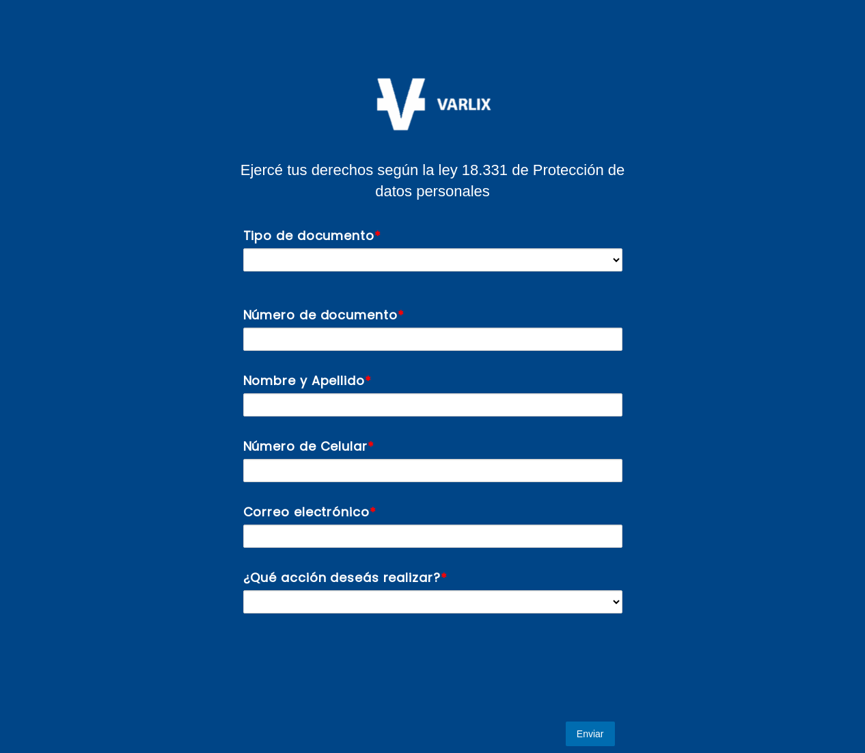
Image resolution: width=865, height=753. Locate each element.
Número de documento (320, 314)
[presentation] (340, 667)
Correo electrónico (306, 511)
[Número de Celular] (432, 470)
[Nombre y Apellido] (432, 405)
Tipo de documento (308, 235)
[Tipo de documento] (432, 260)
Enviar (590, 733)
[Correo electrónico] (432, 536)
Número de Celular (305, 446)
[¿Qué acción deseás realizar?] (432, 601)
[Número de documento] (432, 339)
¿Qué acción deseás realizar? (342, 577)
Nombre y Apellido (304, 380)
